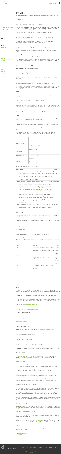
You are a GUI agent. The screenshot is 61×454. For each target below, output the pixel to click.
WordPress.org (3, 76)
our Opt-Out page (39, 420)
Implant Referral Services (22, 3)
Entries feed (3, 71)
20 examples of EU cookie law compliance (27, 381)
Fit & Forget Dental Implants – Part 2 (6, 32)
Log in (2, 69)
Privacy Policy (30, 452)
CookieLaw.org (20, 434)
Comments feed (3, 73)
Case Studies (30, 3)
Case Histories (3, 56)
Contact (12, 5)
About (15, 3)
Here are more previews (4, 22)
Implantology (39, 3)
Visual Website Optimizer (21, 356)
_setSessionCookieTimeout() (39, 190)
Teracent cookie (36, 342)
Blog (35, 3)
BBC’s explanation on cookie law (22, 433)
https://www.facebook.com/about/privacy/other (32, 304)
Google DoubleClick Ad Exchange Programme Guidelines (45, 329)
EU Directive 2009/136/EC (38, 355)
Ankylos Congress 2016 (4, 29)
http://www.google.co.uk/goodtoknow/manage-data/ (24, 318)
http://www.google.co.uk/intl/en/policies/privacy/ (32, 309)
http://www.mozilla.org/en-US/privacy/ (22, 321)
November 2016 (3, 47)
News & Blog (3, 60)
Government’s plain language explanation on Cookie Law (26, 435)
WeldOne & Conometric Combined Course (7, 25)
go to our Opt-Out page (50, 414)
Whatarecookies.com (24, 364)
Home (11, 3)
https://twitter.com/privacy (28, 307)
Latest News (3, 58)
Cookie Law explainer (21, 432)
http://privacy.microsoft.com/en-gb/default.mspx (23, 324)
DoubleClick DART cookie (28, 342)
